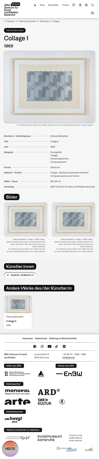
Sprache (86, 5)
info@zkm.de (68, 357)
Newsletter (53, 5)
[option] (26, 228)
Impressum (27, 338)
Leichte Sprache (73, 5)
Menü (92, 13)
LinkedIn (64, 346)
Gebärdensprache (80, 5)
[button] (49, 86)
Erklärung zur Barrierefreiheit (63, 338)
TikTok (56, 346)
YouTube (49, 346)
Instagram (42, 346)
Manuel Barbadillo (22, 275)
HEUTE (10, 449)
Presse (65, 5)
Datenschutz (41, 338)
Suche (92, 5)
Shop (42, 5)
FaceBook (34, 346)
